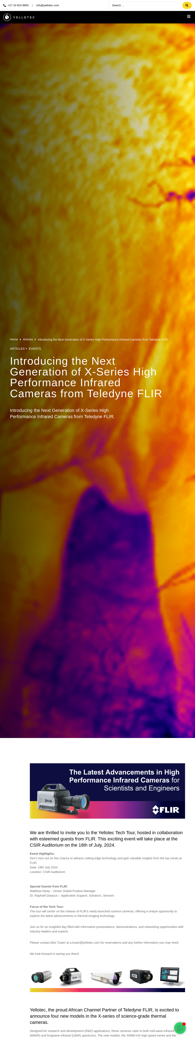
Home (14, 339)
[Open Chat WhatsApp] (180, 1028)
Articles (28, 339)
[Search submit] (187, 5)
